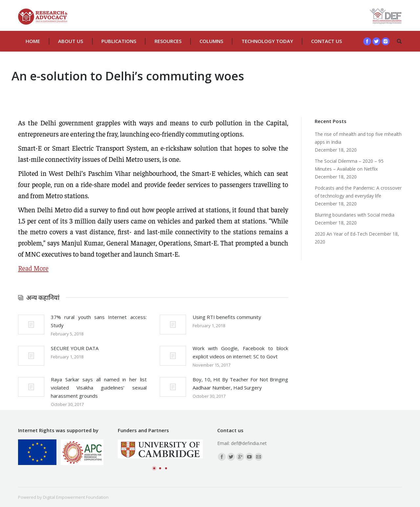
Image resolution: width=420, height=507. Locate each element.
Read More (33, 268)
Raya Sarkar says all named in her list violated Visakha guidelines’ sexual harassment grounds (99, 387)
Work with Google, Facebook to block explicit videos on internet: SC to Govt (240, 352)
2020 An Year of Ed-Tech (341, 234)
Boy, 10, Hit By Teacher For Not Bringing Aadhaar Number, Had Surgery (240, 383)
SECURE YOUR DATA (74, 348)
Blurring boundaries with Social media (354, 215)
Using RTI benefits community (227, 317)
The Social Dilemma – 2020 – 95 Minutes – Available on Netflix (349, 165)
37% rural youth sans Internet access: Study (99, 321)
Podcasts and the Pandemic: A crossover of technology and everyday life (358, 192)
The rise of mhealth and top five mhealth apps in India (358, 138)
